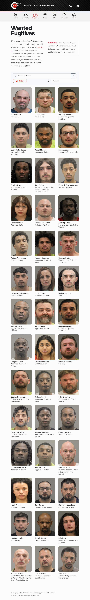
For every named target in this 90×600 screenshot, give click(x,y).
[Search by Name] (44, 75)
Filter (19, 81)
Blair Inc (36, 595)
